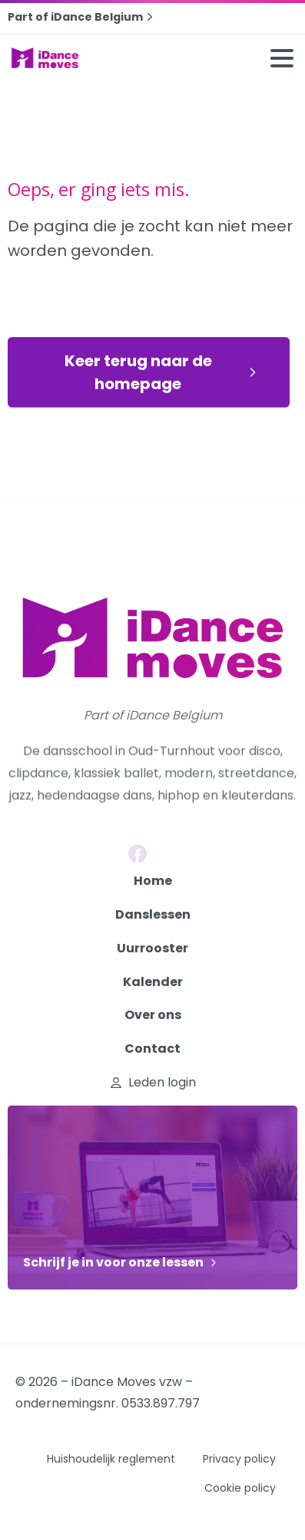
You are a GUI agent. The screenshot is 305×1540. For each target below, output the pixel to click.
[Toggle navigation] (282, 58)
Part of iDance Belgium (82, 17)
